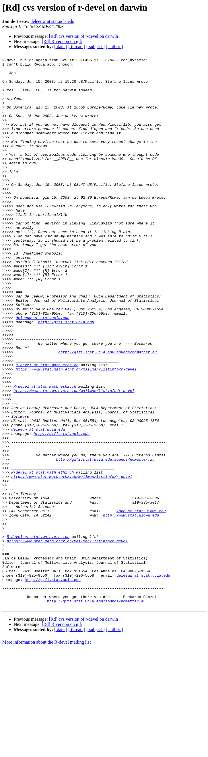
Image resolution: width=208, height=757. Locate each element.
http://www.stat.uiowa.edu (131, 607)
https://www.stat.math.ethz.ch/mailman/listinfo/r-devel (76, 431)
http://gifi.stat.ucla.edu (66, 375)
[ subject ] (95, 46)
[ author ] (114, 46)
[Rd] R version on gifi (62, 41)
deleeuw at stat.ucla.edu (52, 21)
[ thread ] (76, 46)
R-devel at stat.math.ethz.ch (47, 426)
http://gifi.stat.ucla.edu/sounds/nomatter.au (107, 411)
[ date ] (60, 46)
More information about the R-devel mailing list (46, 752)
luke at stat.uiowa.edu (141, 601)
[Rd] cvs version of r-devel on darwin (83, 36)
